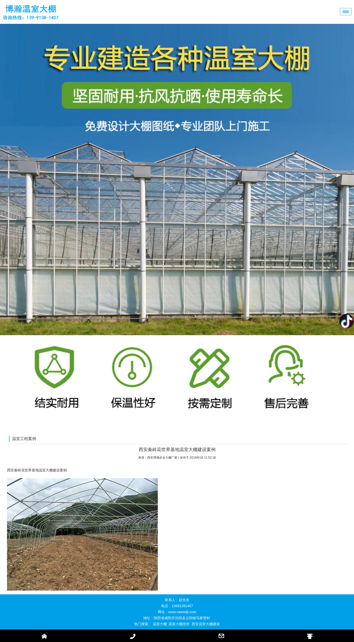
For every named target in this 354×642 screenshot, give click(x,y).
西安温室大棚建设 (206, 624)
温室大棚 (160, 624)
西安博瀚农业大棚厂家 (162, 457)
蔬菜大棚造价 (179, 624)
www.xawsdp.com (182, 612)
